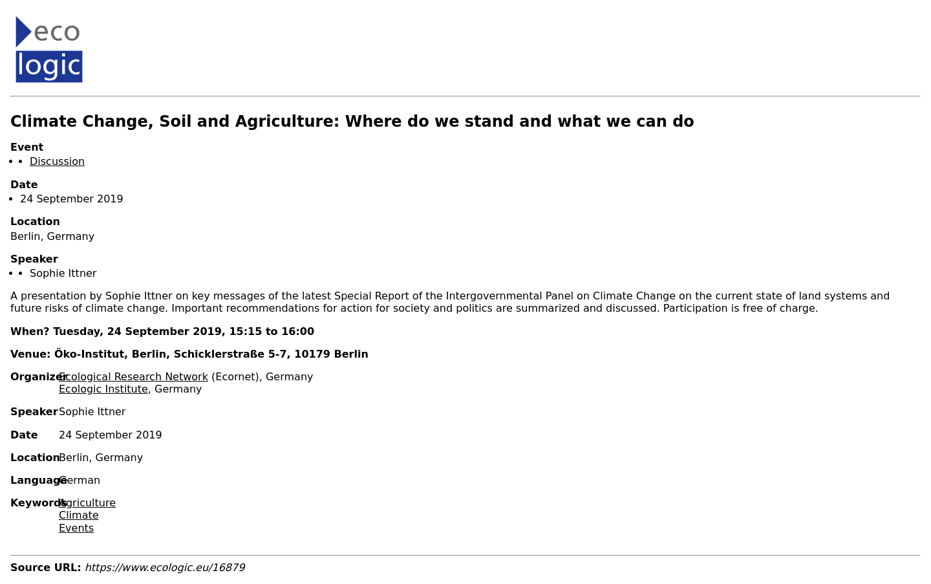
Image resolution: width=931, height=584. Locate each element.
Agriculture (87, 503)
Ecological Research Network (133, 377)
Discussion (57, 161)
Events (76, 528)
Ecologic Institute (103, 389)
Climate (79, 515)
